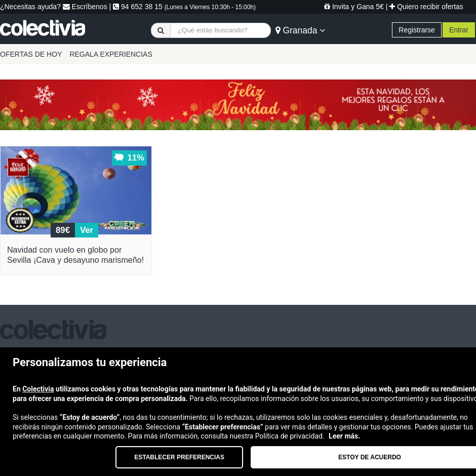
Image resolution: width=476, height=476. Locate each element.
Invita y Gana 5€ (354, 7)
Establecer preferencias (179, 457)
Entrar (458, 30)
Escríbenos (85, 7)
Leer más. (344, 436)
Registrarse (417, 30)
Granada (300, 30)
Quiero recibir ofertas (426, 7)
